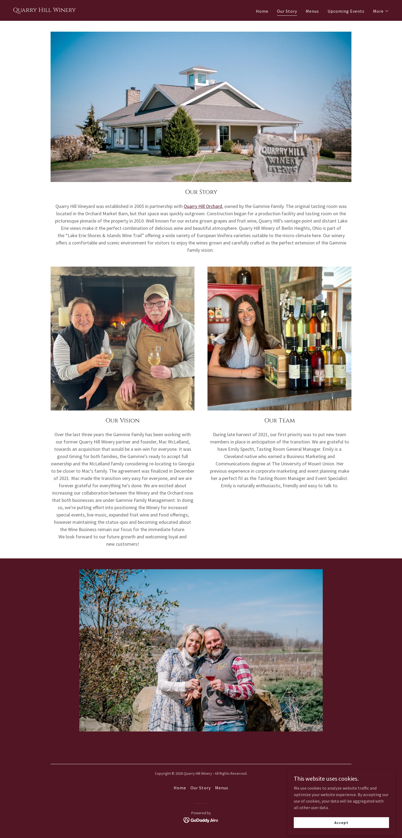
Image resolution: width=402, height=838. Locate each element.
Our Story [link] (287, 11)
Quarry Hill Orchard (203, 206)
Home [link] (262, 11)
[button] (381, 11)
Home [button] (180, 787)
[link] (44, 10)
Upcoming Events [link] (346, 11)
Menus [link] (312, 11)
